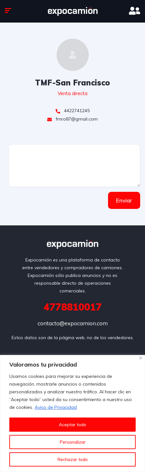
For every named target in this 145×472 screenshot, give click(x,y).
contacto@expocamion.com (73, 323)
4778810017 (73, 307)
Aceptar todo (72, 425)
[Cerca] (140, 358)
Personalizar (73, 442)
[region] (72, 413)
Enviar (124, 200)
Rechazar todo (73, 459)
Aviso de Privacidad (56, 407)
